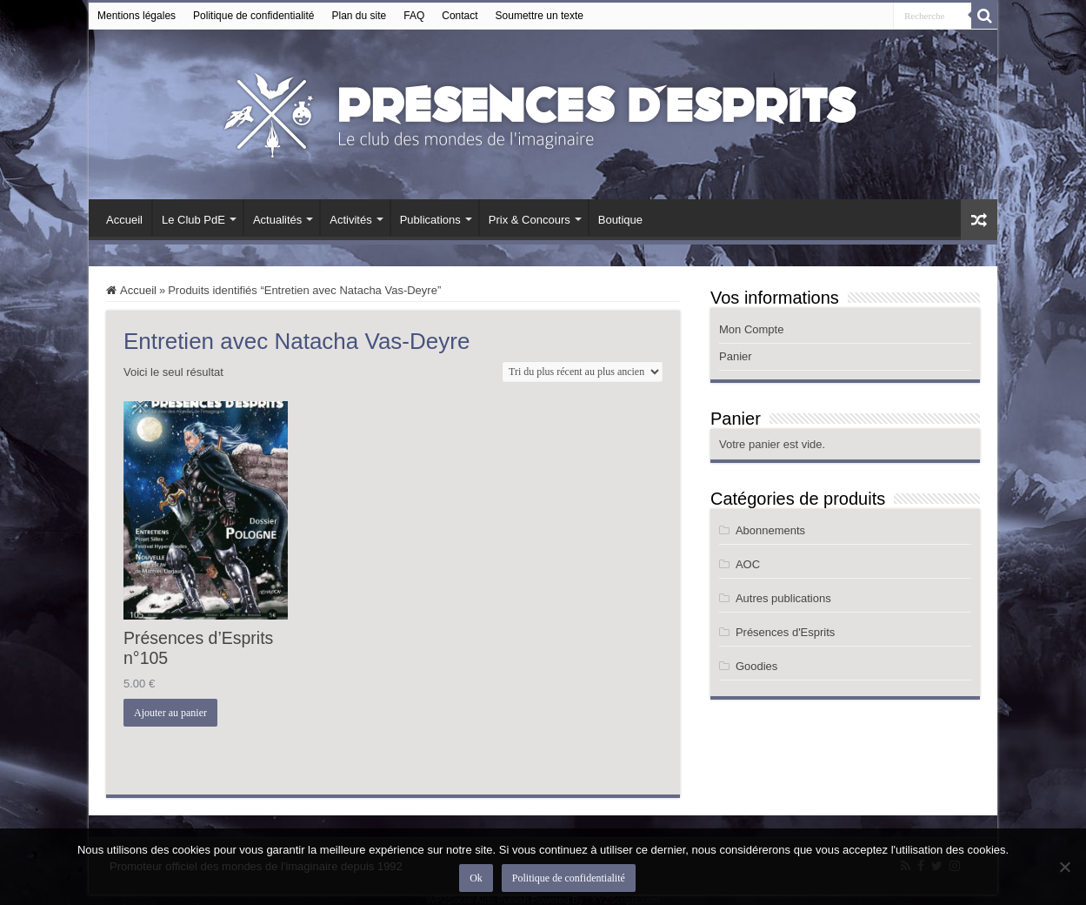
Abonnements (770, 530)
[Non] (1064, 866)
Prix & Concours (529, 219)
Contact (459, 16)
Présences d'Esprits (785, 632)
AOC (748, 564)
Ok (476, 878)
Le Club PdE (193, 219)
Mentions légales (136, 16)
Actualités (277, 219)
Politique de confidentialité (253, 16)
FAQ (413, 16)
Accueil (124, 219)
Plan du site (359, 16)
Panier (735, 356)
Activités (350, 219)
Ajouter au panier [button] (170, 713)
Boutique (620, 219)
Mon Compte (751, 329)
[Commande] (582, 371)
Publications (430, 219)
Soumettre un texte (539, 16)
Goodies (756, 666)
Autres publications (783, 598)
